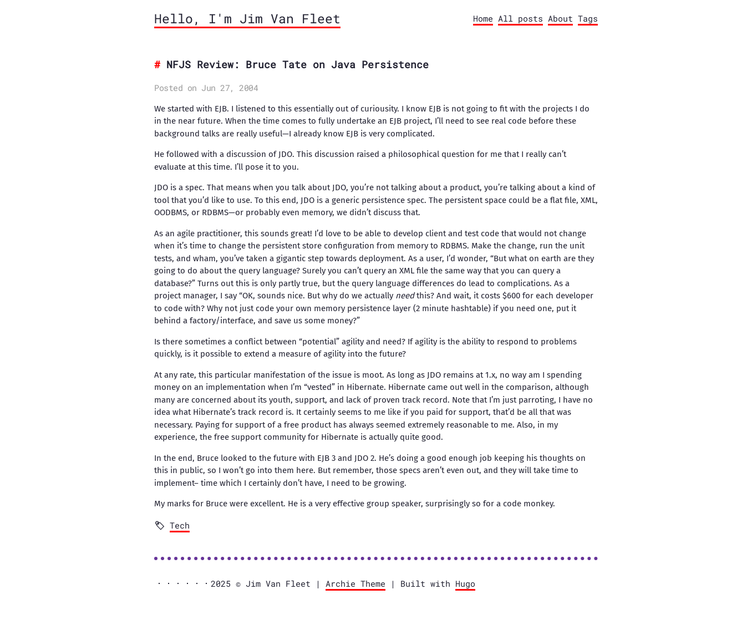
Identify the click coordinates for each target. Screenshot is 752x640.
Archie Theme (355, 583)
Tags (588, 18)
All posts (520, 18)
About (560, 18)
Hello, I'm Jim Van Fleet (247, 18)
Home (483, 18)
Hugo (465, 583)
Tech (180, 525)
